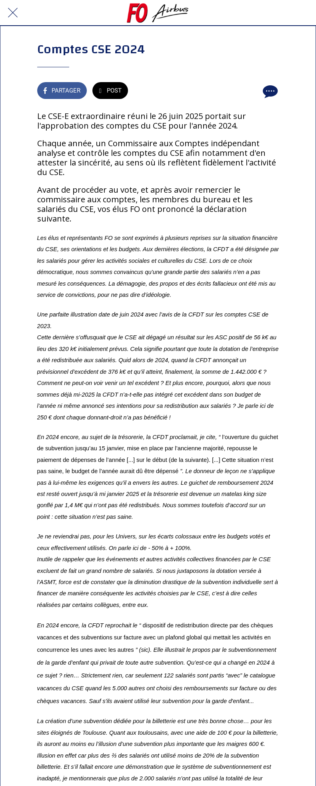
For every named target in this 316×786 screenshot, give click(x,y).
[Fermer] (13, 13)
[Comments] (269, 91)
